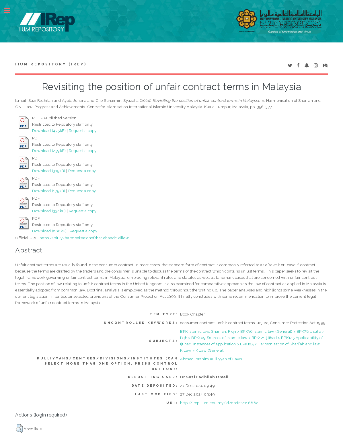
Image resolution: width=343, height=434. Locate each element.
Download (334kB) (49, 211)
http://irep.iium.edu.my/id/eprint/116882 (219, 402)
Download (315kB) (48, 170)
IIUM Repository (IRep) (50, 64)
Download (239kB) (49, 150)
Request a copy (83, 130)
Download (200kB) (49, 231)
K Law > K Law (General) (202, 350)
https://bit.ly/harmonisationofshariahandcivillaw (84, 238)
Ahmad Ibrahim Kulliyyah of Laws (211, 359)
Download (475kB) (49, 130)
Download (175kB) (48, 190)
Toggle (10, 11)
